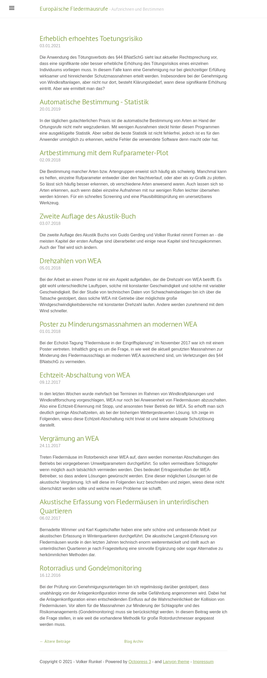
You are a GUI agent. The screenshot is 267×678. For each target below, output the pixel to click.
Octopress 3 (140, 661)
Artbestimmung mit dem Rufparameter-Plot (104, 152)
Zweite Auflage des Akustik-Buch (88, 216)
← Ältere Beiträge (55, 641)
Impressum (203, 661)
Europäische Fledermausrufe (74, 8)
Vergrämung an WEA (69, 438)
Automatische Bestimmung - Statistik (94, 101)
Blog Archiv (133, 641)
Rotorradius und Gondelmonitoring (90, 568)
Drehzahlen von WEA (70, 260)
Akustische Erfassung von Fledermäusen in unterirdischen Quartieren (124, 506)
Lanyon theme (176, 661)
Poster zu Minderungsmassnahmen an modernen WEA (118, 324)
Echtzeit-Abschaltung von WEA (85, 375)
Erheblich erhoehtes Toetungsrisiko (91, 38)
